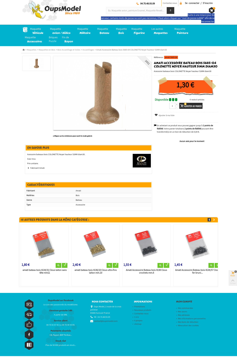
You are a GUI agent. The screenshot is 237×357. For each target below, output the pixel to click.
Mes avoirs (181, 312)
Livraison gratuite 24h (60, 311)
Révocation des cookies (187, 326)
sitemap (136, 324)
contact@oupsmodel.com (106, 322)
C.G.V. (135, 317)
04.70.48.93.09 (147, 3)
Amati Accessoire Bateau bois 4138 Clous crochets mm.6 (146, 272)
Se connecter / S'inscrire (199, 3)
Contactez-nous (170, 3)
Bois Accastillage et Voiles (68, 49)
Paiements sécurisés (60, 331)
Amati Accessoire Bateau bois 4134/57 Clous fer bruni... (198, 272)
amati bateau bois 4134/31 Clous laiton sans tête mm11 (44, 272)
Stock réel (60, 342)
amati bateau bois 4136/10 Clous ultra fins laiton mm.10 (95, 272)
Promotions (138, 307)
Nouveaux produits (141, 311)
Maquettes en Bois (47, 49)
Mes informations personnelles (191, 319)
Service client (60, 321)
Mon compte (184, 302)
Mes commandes (184, 309)
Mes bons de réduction (187, 322)
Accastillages (88, 49)
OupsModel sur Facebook (61, 301)
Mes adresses (183, 316)
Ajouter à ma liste (165, 115)
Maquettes (31, 49)
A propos (137, 321)
